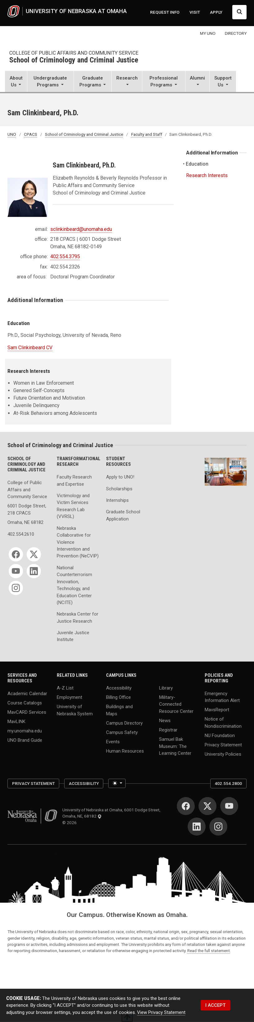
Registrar (168, 730)
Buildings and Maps (119, 710)
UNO (11, 134)
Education (197, 164)
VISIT (194, 12)
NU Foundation (220, 735)
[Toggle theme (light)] (116, 783)
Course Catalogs (24, 702)
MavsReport (217, 710)
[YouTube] (16, 571)
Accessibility (118, 687)
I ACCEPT (215, 1005)
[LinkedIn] (34, 571)
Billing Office (118, 697)
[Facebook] (16, 554)
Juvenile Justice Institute (73, 636)
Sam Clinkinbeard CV (29, 348)
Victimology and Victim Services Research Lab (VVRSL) (73, 506)
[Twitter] (34, 554)
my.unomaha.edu (24, 731)
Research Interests (207, 175)
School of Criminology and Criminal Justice (73, 60)
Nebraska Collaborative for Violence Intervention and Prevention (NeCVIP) (78, 542)
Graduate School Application (123, 515)
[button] (16, 82)
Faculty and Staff (146, 134)
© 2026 (70, 822)
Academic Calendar (27, 693)
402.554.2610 (20, 534)
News (165, 720)
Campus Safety (122, 732)
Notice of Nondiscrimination (223, 722)
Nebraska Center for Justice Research (77, 617)
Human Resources (125, 751)
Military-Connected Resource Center (176, 704)
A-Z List (65, 687)
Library (166, 687)
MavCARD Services (26, 712)
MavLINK (16, 721)
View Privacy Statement (161, 1012)
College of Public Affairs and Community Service (73, 53)
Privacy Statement (223, 745)
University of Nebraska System (75, 710)
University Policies (223, 754)
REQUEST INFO (165, 12)
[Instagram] (16, 588)
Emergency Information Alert (222, 696)
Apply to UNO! (120, 477)
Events (113, 741)
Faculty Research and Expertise (74, 480)
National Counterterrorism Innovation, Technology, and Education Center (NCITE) (74, 585)
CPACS (30, 134)
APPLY (216, 12)
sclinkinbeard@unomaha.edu (81, 229)
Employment (69, 697)
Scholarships (119, 489)
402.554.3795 (65, 256)
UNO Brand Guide (24, 740)
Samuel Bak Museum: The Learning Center (175, 746)
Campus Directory (124, 723)
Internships (117, 500)
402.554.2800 (228, 783)
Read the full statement (208, 950)
